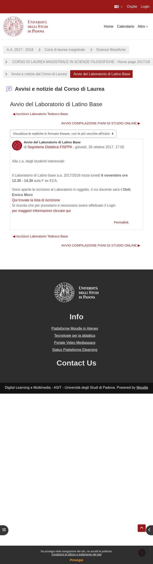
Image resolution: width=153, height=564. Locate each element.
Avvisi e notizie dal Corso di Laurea (39, 74)
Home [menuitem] (108, 26)
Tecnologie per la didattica (74, 335)
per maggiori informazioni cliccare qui (41, 211)
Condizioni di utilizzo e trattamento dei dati (76, 554)
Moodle (142, 387)
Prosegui (76, 560)
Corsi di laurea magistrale (65, 50)
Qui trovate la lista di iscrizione (36, 200)
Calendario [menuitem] (125, 26)
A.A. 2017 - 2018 (20, 50)
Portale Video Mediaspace (74, 343)
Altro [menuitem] (141, 26)
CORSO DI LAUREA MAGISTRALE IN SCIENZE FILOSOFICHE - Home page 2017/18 (80, 62)
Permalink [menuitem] (121, 222)
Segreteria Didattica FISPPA (50, 147)
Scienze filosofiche (111, 50)
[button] (118, 6)
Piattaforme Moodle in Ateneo (75, 328)
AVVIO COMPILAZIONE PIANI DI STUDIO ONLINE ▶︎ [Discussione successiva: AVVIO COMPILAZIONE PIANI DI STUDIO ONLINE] (100, 123)
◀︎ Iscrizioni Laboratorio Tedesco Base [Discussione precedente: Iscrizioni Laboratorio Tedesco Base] (40, 114)
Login (145, 6)
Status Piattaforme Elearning (74, 350)
